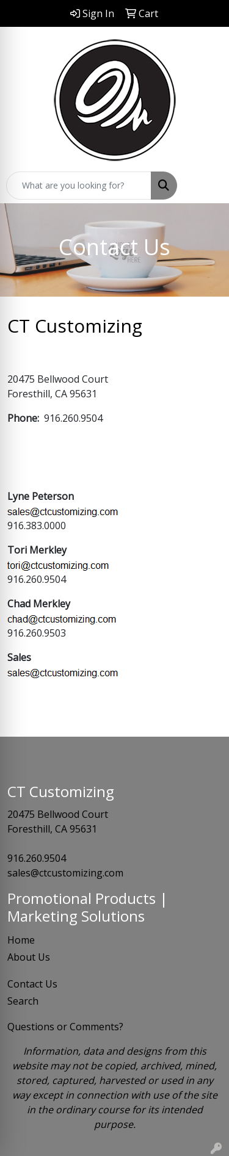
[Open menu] (204, 185)
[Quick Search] (78, 186)
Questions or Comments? (65, 1026)
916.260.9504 (36, 858)
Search (22, 1001)
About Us (28, 957)
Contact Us (32, 984)
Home (21, 940)
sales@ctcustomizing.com (65, 873)
